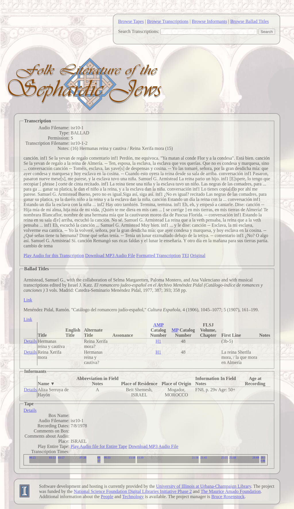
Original (197, 255)
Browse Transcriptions (167, 21)
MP (174, 330)
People (107, 496)
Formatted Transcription (158, 255)
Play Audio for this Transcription (54, 255)
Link (28, 299)
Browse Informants (209, 21)
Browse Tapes (131, 21)
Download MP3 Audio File (110, 255)
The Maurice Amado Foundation (231, 491)
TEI (185, 255)
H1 (158, 341)
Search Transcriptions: (138, 31)
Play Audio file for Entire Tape (99, 446)
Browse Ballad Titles (249, 21)
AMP (158, 324)
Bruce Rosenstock (228, 496)
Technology (133, 496)
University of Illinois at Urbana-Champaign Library (203, 486)
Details (30, 341)
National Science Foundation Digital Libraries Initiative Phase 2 (133, 491)
